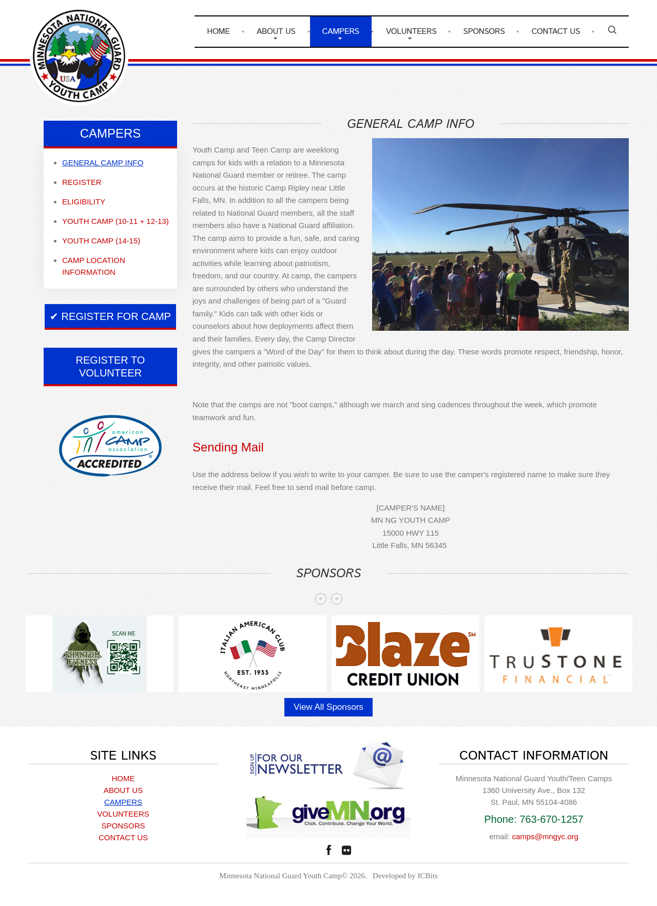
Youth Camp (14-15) (101, 240)
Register (82, 182)
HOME (218, 31)
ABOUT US (276, 31)
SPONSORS (484, 31)
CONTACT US (555, 31)
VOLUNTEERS (411, 31)
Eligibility (83, 201)
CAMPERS (340, 31)
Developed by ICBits (405, 876)
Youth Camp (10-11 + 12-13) (115, 221)
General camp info (102, 162)
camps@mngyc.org (545, 836)
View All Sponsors (328, 707)
